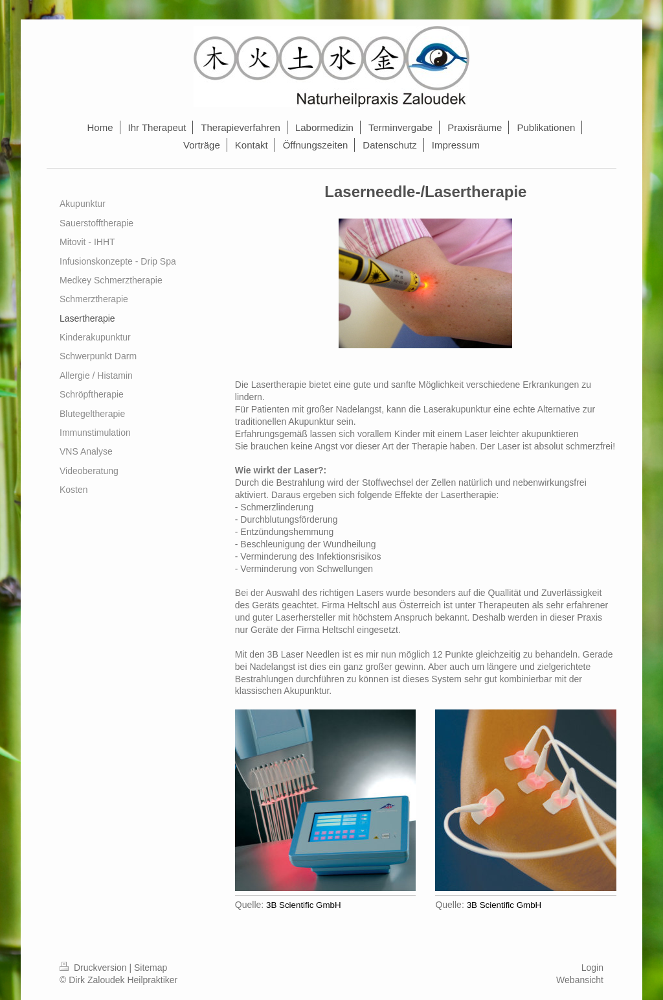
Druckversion (94, 967)
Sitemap (150, 967)
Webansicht (579, 980)
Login (592, 967)
